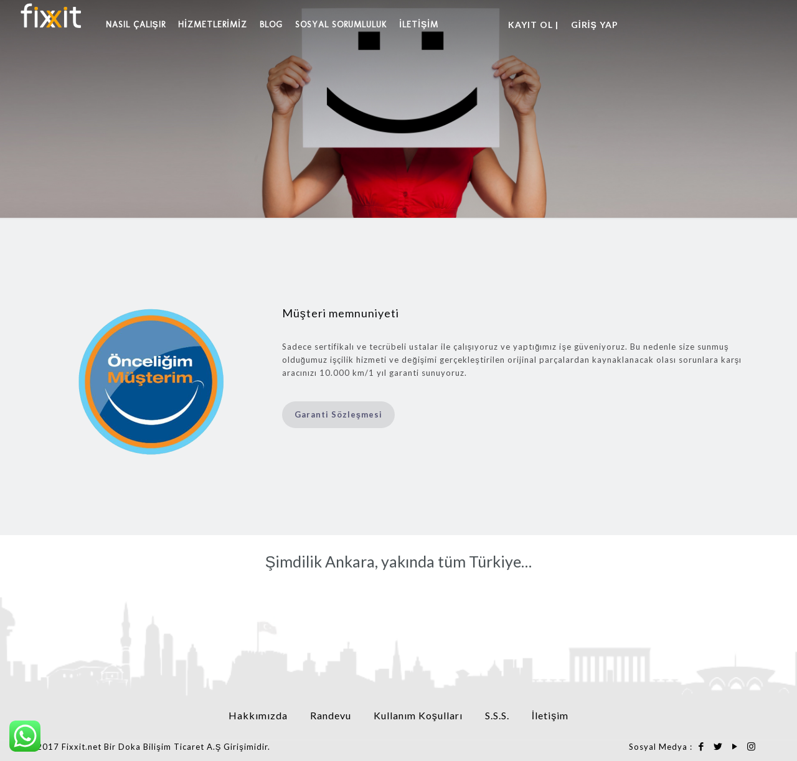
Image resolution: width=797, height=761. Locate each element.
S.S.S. (497, 715)
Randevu (330, 715)
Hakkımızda (258, 715)
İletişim (550, 715)
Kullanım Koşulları (418, 715)
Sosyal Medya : (660, 747)
